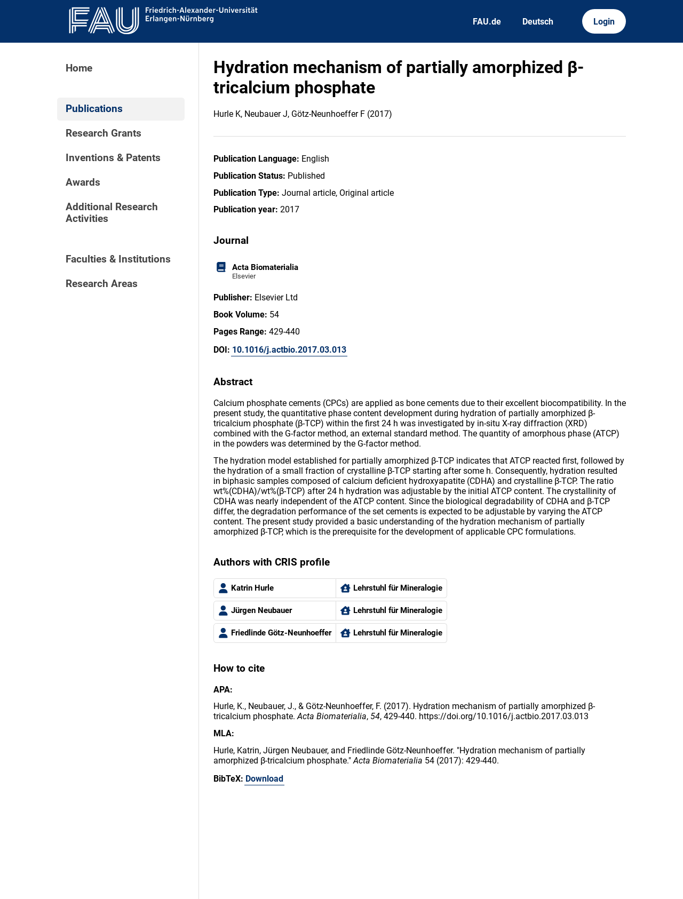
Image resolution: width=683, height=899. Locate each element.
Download (264, 779)
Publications (94, 109)
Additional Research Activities (112, 213)
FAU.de (487, 22)
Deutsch (537, 22)
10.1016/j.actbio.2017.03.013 (289, 350)
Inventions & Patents (113, 158)
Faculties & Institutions (118, 259)
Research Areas (102, 284)
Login (604, 22)
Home (79, 68)
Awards (83, 182)
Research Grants (103, 133)
